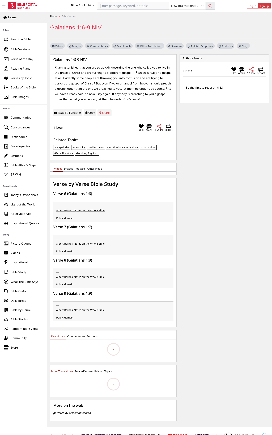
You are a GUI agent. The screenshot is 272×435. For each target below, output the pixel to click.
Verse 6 (72, 193)
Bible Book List (83, 5)
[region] (23, 187)
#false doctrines (63, 153)
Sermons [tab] (92, 336)
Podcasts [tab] (80, 168)
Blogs (243, 46)
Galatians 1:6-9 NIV (70, 59)
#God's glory (148, 147)
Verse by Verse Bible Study (85, 183)
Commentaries (97, 46)
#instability (79, 147)
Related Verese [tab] (84, 371)
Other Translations (150, 46)
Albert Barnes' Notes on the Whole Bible (80, 210)
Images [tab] (68, 168)
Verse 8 (72, 260)
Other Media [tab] (95, 168)
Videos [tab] (58, 168)
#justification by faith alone (122, 147)
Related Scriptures (200, 46)
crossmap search (80, 413)
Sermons (175, 46)
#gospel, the (61, 147)
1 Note (58, 127)
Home (53, 16)
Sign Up (264, 6)
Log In (252, 6)
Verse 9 (72, 293)
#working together (87, 153)
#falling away (96, 147)
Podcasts (226, 46)
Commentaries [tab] (76, 336)
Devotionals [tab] (58, 336)
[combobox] (133, 6)
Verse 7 (72, 226)
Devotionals (122, 46)
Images (75, 46)
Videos (57, 46)
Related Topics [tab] (103, 371)
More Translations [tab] (62, 371)
